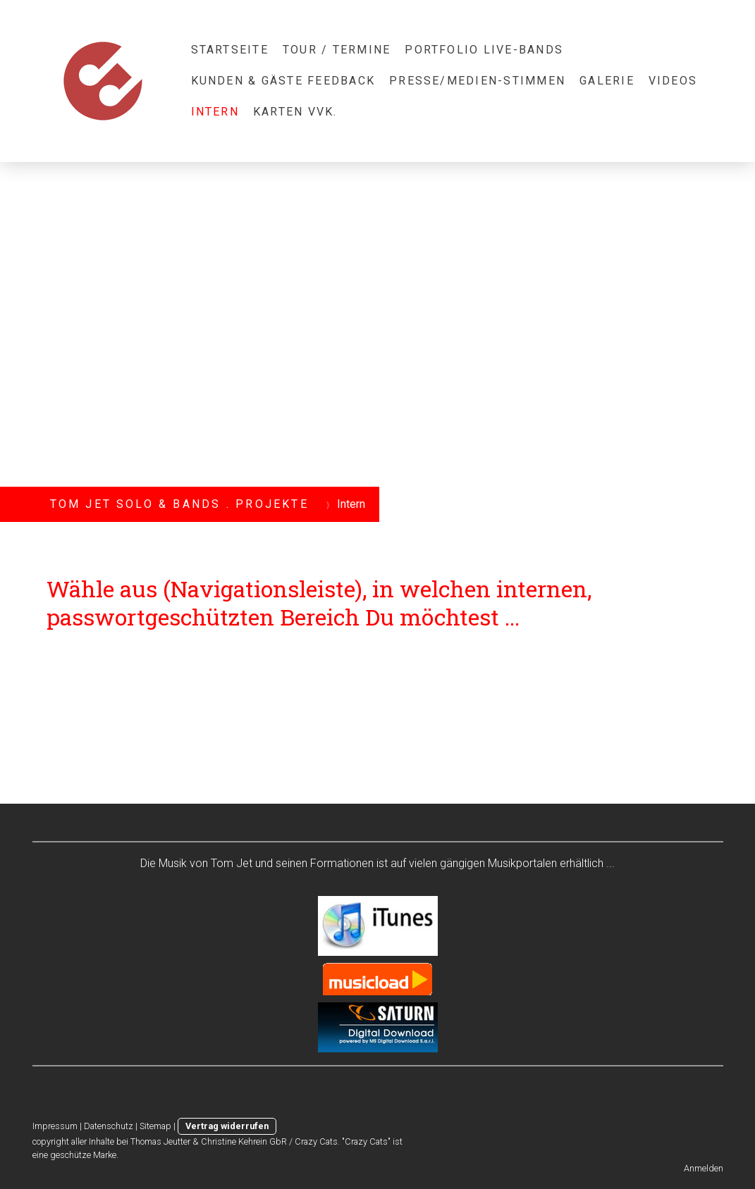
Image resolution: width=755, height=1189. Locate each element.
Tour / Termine (337, 49)
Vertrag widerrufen (227, 1126)
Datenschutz (108, 1126)
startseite (230, 49)
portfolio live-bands (484, 49)
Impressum (55, 1126)
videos (673, 80)
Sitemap (155, 1126)
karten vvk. (295, 111)
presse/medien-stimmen (477, 80)
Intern (215, 111)
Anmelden (703, 1168)
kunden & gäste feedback (283, 80)
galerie (606, 80)
